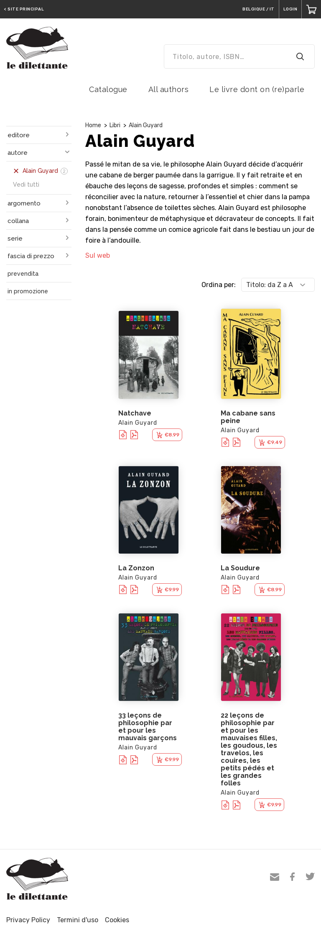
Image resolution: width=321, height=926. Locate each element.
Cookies (117, 920)
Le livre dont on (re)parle (256, 89)
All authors (168, 89)
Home (93, 125)
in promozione (28, 291)
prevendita (23, 273)
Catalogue (108, 89)
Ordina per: (218, 285)
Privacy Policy (28, 920)
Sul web (97, 255)
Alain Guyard (146, 125)
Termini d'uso (77, 920)
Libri (115, 125)
